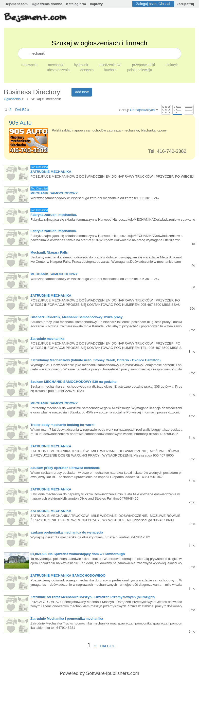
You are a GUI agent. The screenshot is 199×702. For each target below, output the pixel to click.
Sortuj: (138, 110)
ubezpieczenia (58, 70)
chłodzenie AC (110, 65)
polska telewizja (139, 70)
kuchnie (111, 70)
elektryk (172, 65)
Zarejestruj (185, 4)
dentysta (87, 70)
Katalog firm (76, 4)
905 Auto (20, 122)
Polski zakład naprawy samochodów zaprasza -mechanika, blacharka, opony (109, 130)
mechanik (56, 65)
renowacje (30, 65)
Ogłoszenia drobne (47, 4)
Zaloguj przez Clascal (153, 4)
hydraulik (81, 65)
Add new (81, 92)
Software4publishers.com (112, 673)
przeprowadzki (144, 65)
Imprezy (96, 4)
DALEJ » (20, 110)
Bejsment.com (16, 4)
